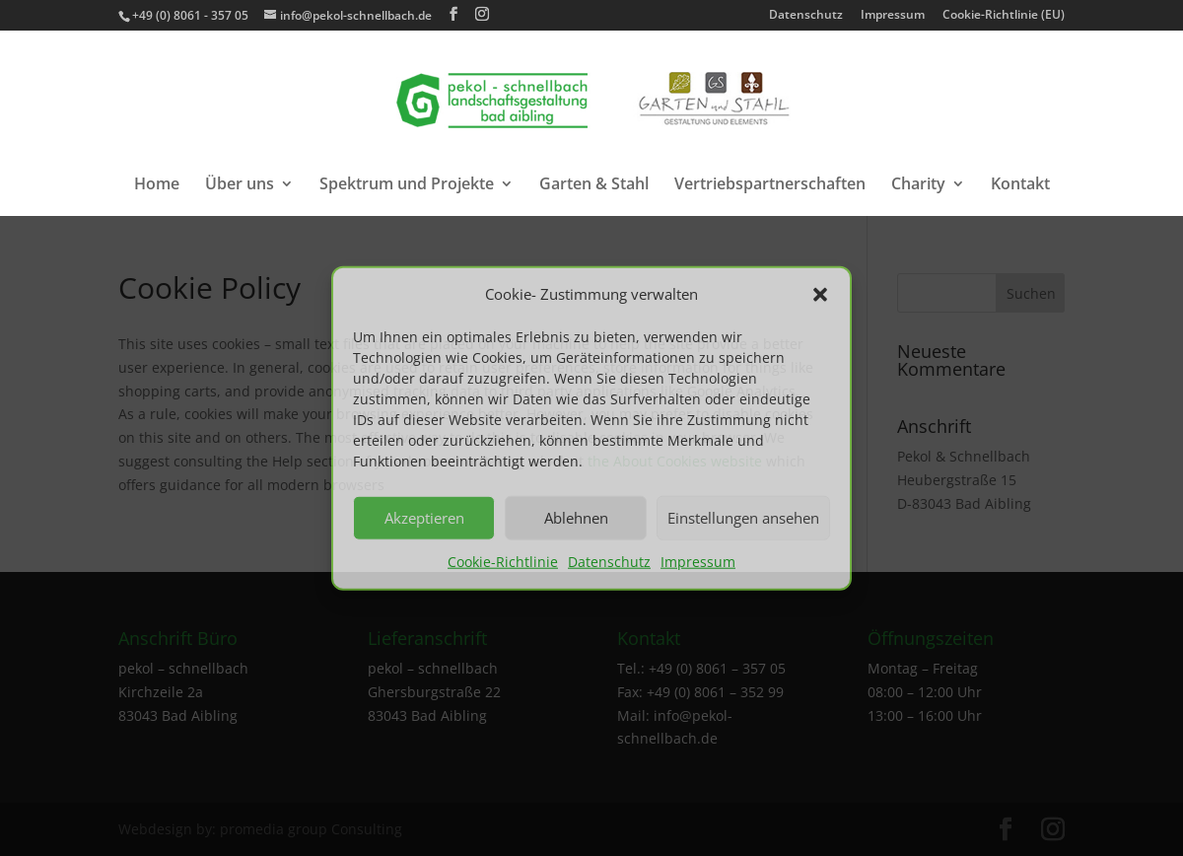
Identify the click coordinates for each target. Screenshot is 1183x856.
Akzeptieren (424, 518)
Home (156, 185)
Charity (918, 185)
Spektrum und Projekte (406, 185)
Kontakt (1020, 185)
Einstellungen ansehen (743, 518)
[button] (820, 295)
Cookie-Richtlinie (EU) (1003, 16)
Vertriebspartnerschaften (770, 185)
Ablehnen (576, 518)
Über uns (239, 185)
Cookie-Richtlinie (503, 561)
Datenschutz (609, 561)
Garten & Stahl (594, 185)
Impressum (698, 561)
